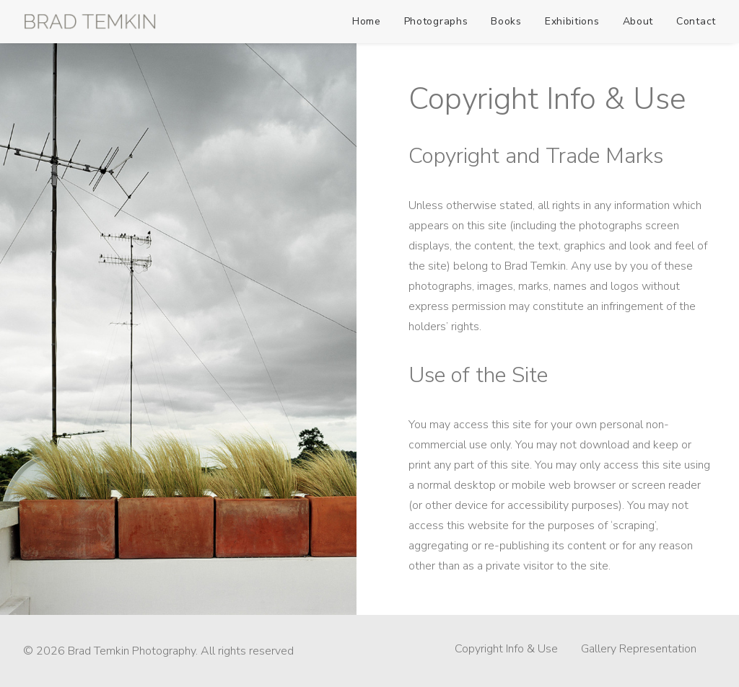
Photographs (436, 21)
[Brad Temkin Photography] (90, 21)
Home (366, 21)
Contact (696, 21)
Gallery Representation (638, 649)
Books (506, 21)
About (638, 21)
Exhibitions (572, 21)
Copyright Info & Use (506, 649)
